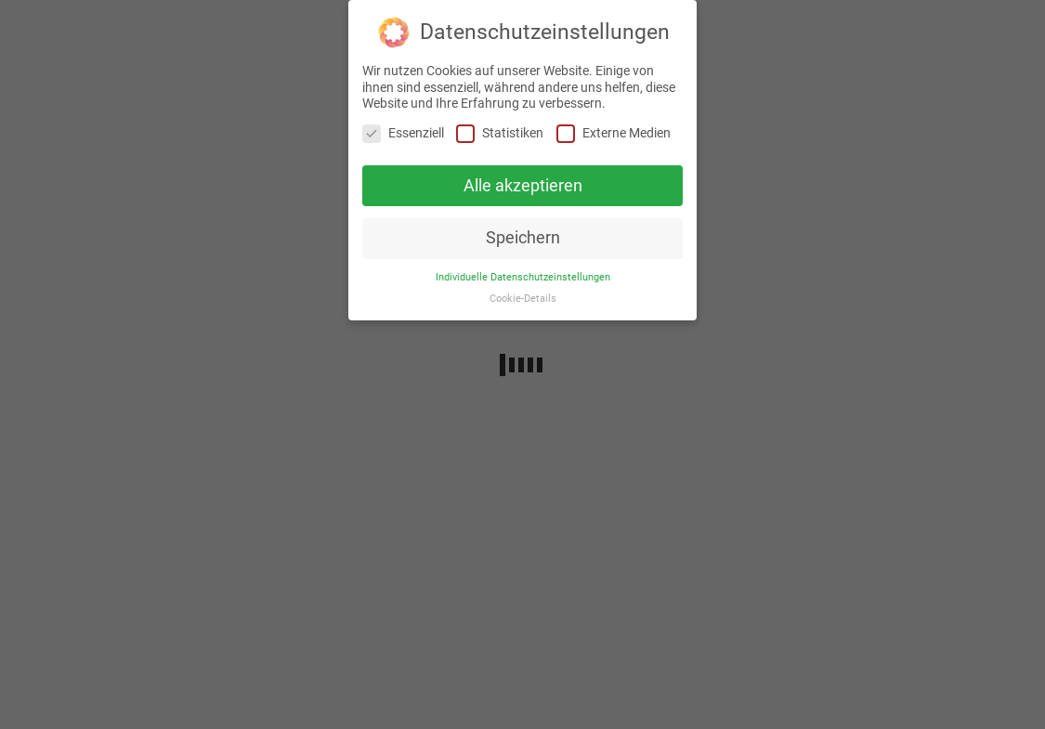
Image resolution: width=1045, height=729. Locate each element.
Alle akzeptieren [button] (523, 185)
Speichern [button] (523, 237)
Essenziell (403, 133)
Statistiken (499, 133)
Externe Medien (613, 133)
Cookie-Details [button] (523, 299)
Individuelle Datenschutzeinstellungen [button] (523, 277)
